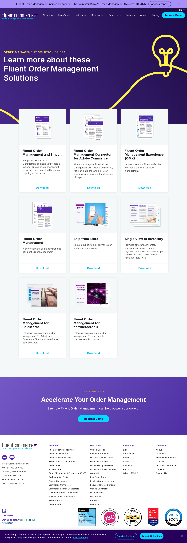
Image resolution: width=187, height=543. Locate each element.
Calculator (128, 465)
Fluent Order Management (61, 450)
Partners (130, 15)
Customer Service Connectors (63, 492)
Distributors (95, 504)
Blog (125, 450)
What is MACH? (130, 473)
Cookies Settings (126, 538)
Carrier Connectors (58, 481)
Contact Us (161, 473)
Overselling (95, 473)
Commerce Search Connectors (64, 489)
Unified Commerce (99, 489)
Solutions (48, 15)
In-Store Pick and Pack (101, 457)
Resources (97, 15)
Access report (159, 4)
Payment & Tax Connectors (62, 496)
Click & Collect (97, 450)
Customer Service (99, 453)
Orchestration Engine (59, 477)
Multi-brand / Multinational (103, 469)
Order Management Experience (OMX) (67, 473)
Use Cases (64, 15)
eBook (126, 457)
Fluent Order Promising (60, 457)
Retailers (94, 500)
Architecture (55, 469)
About (143, 15)
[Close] (181, 538)
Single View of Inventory (102, 481)
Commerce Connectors (60, 485)
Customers (114, 15)
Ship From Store (98, 477)
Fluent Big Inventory (58, 453)
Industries (81, 15)
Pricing (155, 15)
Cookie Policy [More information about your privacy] (80, 540)
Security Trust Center (166, 465)
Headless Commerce (100, 461)
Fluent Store (54, 465)
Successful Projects (166, 457)
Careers (160, 469)
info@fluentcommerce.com (15, 464)
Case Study (128, 453)
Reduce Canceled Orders (102, 485)
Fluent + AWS (55, 500)
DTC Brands (96, 496)
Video (126, 461)
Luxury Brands (97, 492)
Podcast (127, 469)
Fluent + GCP (55, 504)
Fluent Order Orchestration (62, 461)
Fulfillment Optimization (101, 465)
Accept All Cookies (152, 538)
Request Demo (173, 15)
